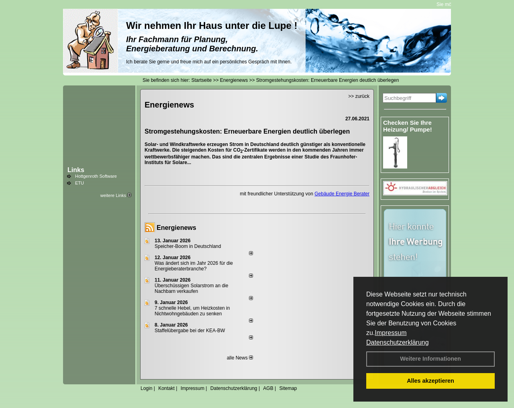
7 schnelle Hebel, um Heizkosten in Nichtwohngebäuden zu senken (192, 311)
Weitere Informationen (430, 358)
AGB (268, 388)
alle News (240, 358)
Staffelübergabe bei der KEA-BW (190, 330)
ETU (79, 183)
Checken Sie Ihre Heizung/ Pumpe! (407, 126)
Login (146, 388)
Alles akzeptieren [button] (430, 381)
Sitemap (288, 388)
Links (75, 169)
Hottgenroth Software (96, 176)
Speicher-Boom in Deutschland (188, 246)
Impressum (390, 332)
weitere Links (115, 195)
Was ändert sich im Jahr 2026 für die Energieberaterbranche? (194, 266)
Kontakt (166, 388)
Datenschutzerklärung (397, 342)
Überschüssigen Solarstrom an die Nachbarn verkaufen (191, 288)
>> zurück (358, 96)
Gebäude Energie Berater (341, 194)
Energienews (176, 227)
